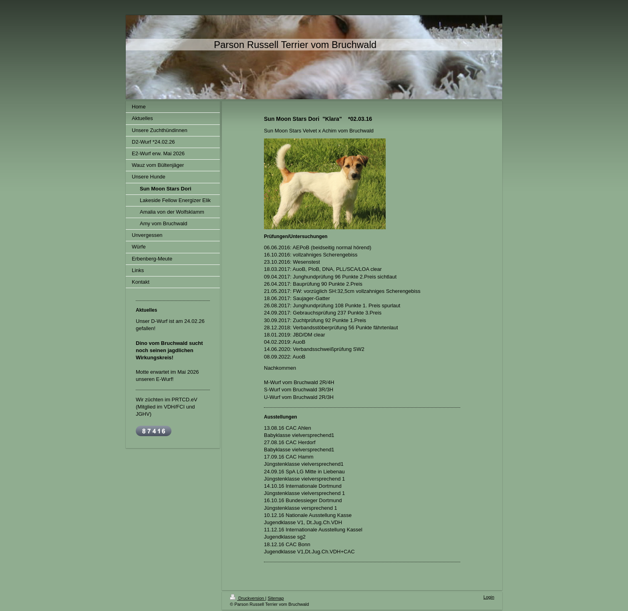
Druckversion (247, 598)
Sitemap (276, 598)
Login (488, 597)
